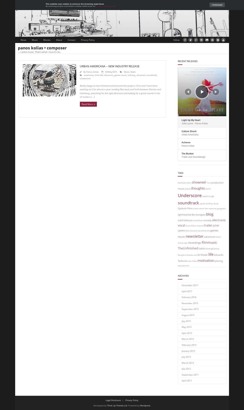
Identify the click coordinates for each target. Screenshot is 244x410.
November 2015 (190, 303)
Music (35, 40)
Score (188, 225)
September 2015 (190, 309)
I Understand (217, 5)
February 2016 (189, 297)
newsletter (195, 236)
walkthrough (208, 196)
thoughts (198, 188)
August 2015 (188, 315)
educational (183, 265)
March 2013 (188, 362)
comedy (207, 220)
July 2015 (186, 321)
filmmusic (209, 242)
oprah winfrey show (209, 203)
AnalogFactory (212, 248)
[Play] (202, 92)
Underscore (85, 78)
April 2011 (187, 380)
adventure (209, 236)
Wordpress (145, 405)
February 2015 (189, 345)
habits (201, 248)
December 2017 (190, 285)
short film (203, 208)
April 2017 (187, 291)
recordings (194, 242)
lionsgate (201, 214)
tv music (203, 255)
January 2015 (188, 351)
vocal (181, 225)
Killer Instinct (197, 225)
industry (131, 75)
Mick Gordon (191, 230)
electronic (108, 75)
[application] (202, 92)
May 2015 (187, 327)
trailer (208, 225)
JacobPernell (204, 230)
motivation (206, 260)
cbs (195, 255)
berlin (208, 189)
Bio (193, 214)
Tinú (209, 182)
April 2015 (187, 333)
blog (209, 214)
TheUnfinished (188, 248)
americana (89, 75)
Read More (87, 104)
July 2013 (186, 356)
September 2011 (190, 374)
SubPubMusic (185, 220)
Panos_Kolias (92, 71)
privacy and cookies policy (106, 6)
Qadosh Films (185, 208)
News (23, 40)
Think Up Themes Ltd (117, 405)
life (210, 254)
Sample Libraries (185, 255)
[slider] (202, 115)
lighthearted (184, 214)
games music (120, 75)
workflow (197, 220)
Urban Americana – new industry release (109, 66)
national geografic (217, 208)
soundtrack (151, 75)
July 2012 (186, 368)
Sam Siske (192, 261)
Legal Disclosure (113, 400)
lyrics (189, 182)
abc (186, 243)
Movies (47, 40)
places (188, 189)
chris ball (99, 75)
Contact (71, 40)
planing (219, 261)
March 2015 (188, 338)
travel (195, 208)
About (59, 40)
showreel (141, 75)
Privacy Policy (88, 40)
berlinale (182, 182)
